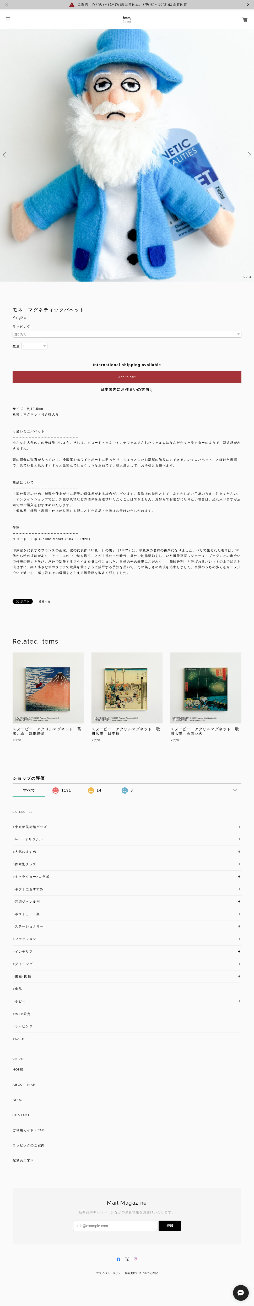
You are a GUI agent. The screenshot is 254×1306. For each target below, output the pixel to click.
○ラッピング (23, 1026)
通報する (45, 601)
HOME (18, 1069)
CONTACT (21, 1115)
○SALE (18, 1039)
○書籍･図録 (22, 976)
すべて (29, 790)
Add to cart (127, 377)
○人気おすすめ (24, 852)
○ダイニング (23, 964)
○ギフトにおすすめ (28, 889)
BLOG (18, 1100)
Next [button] (249, 155)
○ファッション (24, 939)
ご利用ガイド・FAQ (29, 1130)
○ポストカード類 (26, 914)
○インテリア (23, 951)
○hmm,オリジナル (28, 839)
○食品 (17, 989)
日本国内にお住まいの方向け (127, 389)
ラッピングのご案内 (29, 1145)
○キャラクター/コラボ (31, 877)
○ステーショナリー (28, 926)
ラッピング (21, 326)
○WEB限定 (22, 1014)
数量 (16, 346)
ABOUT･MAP (24, 1084)
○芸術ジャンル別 (26, 901)
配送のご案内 (23, 1160)
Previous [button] (5, 155)
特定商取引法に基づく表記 (141, 1273)
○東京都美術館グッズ (30, 827)
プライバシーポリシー (109, 1273)
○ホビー (19, 1001)
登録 (169, 1226)
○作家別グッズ (24, 864)
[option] (127, 155)
